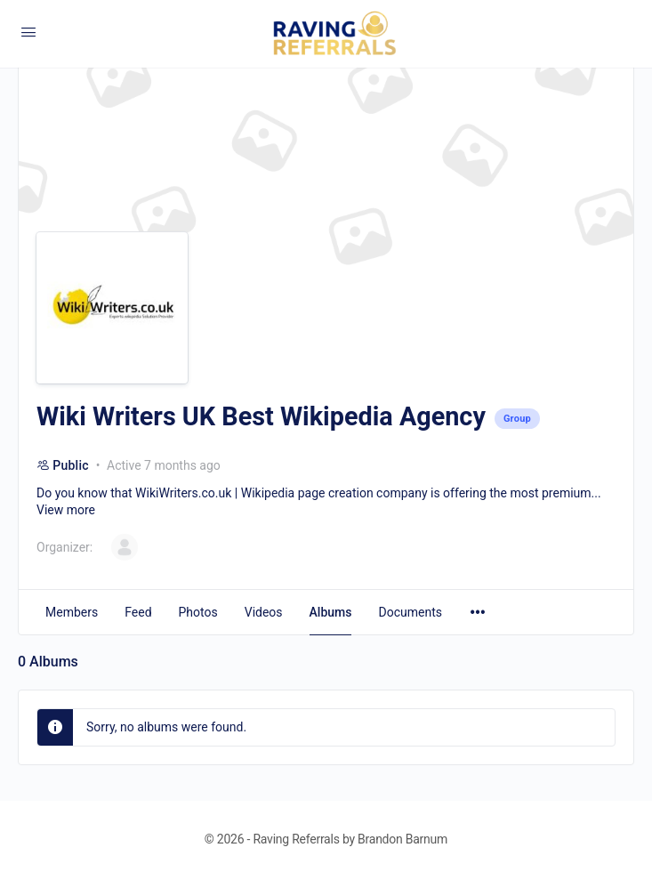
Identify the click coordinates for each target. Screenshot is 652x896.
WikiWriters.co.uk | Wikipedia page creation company (281, 493)
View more (65, 510)
